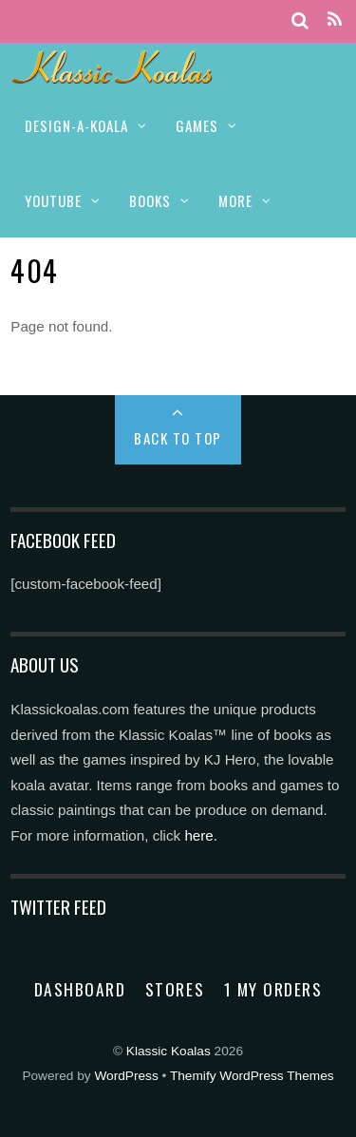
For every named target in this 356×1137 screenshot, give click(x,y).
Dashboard (80, 988)
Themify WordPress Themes (252, 1076)
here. (200, 835)
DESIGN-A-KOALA (76, 125)
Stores (174, 988)
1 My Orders (273, 988)
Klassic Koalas (168, 1051)
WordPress (126, 1076)
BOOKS (150, 200)
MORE (235, 200)
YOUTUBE (53, 200)
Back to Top (178, 437)
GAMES (197, 125)
